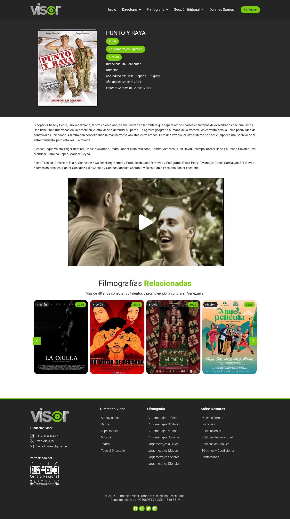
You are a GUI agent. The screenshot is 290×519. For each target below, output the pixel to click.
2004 (112, 41)
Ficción (114, 57)
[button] (146, 222)
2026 (80, 304)
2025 (136, 304)
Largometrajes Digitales (125, 49)
